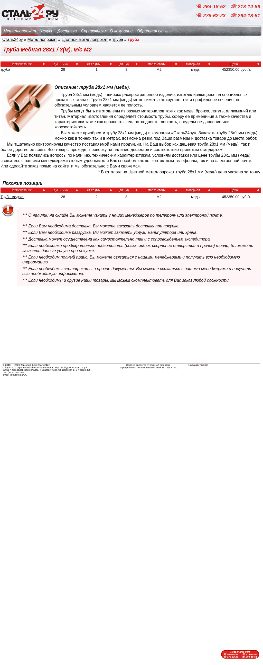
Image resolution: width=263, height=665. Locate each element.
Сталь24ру (12, 39)
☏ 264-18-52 (211, 6)
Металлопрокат (19, 31)
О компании (121, 31)
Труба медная (12, 197)
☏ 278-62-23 (211, 15)
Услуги (46, 31)
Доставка (67, 31)
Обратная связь (152, 31)
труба (117, 39)
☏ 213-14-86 (245, 6)
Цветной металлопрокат (85, 39)
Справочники (93, 31)
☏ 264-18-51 (245, 15)
